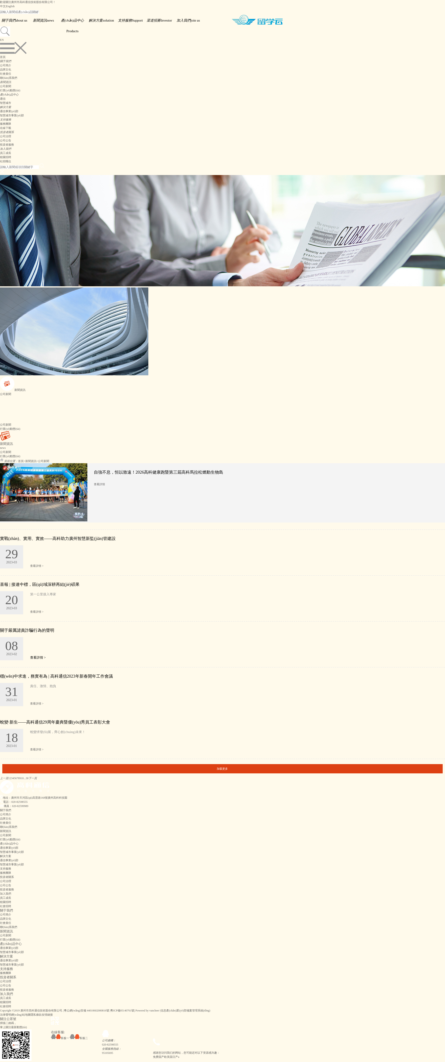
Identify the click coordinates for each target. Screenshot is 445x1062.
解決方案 (6, 956)
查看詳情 (99, 484)
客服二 (79, 1038)
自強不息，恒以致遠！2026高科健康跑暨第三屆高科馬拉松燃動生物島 (158, 472)
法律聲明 (5, 1014)
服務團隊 (5, 123)
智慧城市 (5, 103)
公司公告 (5, 140)
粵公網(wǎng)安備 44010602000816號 (86, 1010)
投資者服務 (7, 144)
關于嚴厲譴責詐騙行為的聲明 (27, 630)
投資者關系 (8, 977)
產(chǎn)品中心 (11, 944)
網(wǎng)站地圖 (21, 1014)
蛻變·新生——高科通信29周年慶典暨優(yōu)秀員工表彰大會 (55, 722)
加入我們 (6, 994)
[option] (222, 493)
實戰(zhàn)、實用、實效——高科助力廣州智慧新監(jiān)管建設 (58, 538)
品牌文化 (5, 69)
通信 (3, 98)
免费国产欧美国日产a (166, 1057)
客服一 (60, 1038)
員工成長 (5, 153)
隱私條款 (36, 1014)
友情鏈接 (47, 1014)
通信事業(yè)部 (9, 111)
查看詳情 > (37, 566)
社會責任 (5, 73)
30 (27, 778)
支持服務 (6, 969)
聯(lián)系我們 (8, 78)
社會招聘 (5, 906)
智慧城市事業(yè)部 (12, 115)
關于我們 (6, 910)
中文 (3, 6)
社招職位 (5, 161)
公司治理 (5, 136)
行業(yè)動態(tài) (10, 90)
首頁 (3, 57)
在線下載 (5, 128)
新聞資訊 (30, 461)
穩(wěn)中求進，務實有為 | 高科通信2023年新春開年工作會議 (56, 676)
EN (2, 39)
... (25, 778)
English (10, 6)
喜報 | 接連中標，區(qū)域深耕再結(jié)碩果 (39, 584)
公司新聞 (5, 86)
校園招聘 (5, 157)
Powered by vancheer (147, 1010)
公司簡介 (5, 65)
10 (22, 778)
